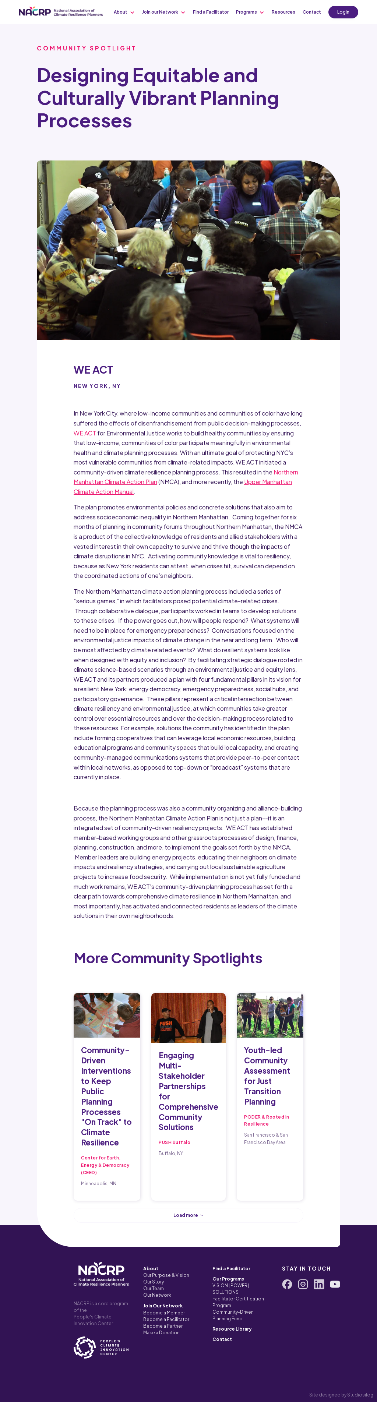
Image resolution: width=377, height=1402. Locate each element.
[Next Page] (188, 1215)
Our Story (153, 1282)
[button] (124, 12)
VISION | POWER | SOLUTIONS (230, 1289)
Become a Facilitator (166, 1319)
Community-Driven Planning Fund (233, 1315)
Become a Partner (163, 1326)
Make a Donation (161, 1332)
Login (343, 12)
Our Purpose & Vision (166, 1275)
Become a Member (164, 1313)
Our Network (157, 1295)
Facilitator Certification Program (238, 1302)
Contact (222, 1339)
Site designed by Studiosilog (341, 1395)
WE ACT (85, 433)
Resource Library (232, 1329)
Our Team (153, 1288)
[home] (61, 11)
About (150, 1268)
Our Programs (228, 1279)
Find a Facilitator (231, 1268)
